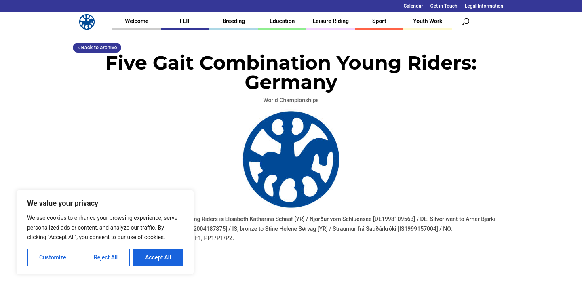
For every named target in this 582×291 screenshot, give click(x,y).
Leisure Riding (330, 21)
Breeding (233, 21)
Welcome (136, 21)
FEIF (185, 21)
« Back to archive (97, 47)
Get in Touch (444, 6)
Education (282, 21)
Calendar (413, 6)
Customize (52, 257)
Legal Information (484, 6)
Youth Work (427, 21)
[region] (105, 232)
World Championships (290, 100)
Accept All (158, 257)
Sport (379, 21)
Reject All (106, 257)
